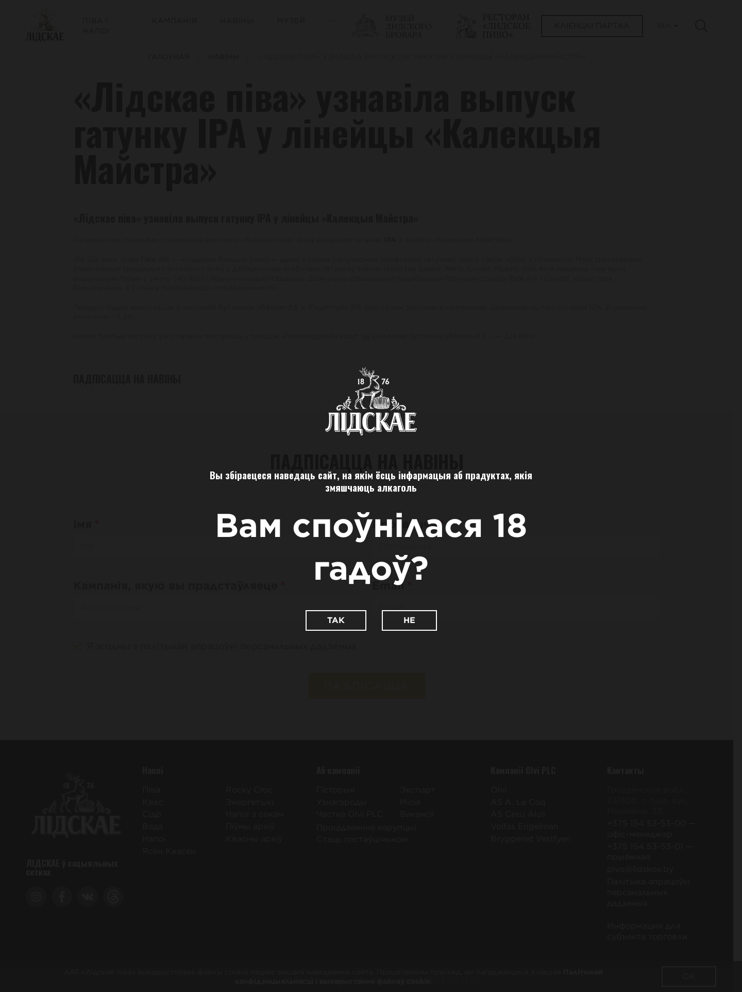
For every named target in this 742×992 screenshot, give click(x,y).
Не (409, 620)
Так (336, 620)
